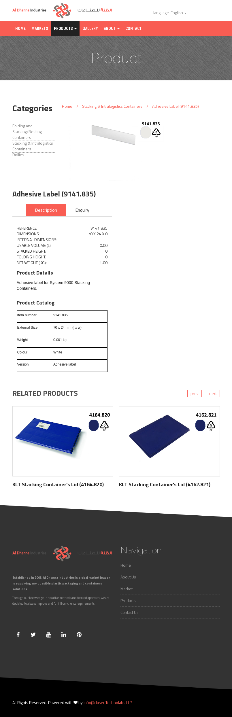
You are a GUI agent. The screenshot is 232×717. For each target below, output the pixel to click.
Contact (133, 28)
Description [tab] (46, 210)
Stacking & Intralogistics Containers (112, 106)
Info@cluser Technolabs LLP (108, 702)
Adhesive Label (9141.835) (175, 106)
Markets (39, 28)
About (112, 28)
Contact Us (129, 612)
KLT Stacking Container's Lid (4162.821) (164, 484)
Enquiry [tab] (82, 210)
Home (20, 28)
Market (126, 589)
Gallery (90, 28)
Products (65, 28)
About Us (128, 577)
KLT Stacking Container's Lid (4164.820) (58, 484)
